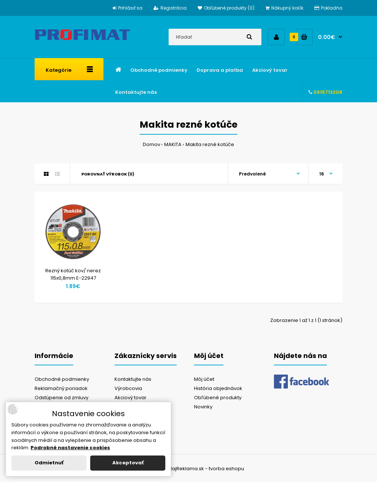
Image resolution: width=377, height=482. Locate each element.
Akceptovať (128, 462)
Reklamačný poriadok (61, 388)
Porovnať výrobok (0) (107, 174)
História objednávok (218, 388)
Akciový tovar (130, 397)
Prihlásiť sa (127, 8)
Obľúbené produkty (218, 397)
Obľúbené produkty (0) (226, 8)
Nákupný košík (284, 8)
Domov (151, 144)
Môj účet (204, 379)
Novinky (203, 406)
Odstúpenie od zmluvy (61, 397)
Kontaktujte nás (132, 379)
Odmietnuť (49, 462)
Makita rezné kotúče (210, 144)
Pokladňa (328, 8)
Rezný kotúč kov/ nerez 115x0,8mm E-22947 (73, 274)
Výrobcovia (128, 388)
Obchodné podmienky (62, 379)
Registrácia (170, 8)
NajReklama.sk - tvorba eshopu (206, 468)
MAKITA (173, 144)
